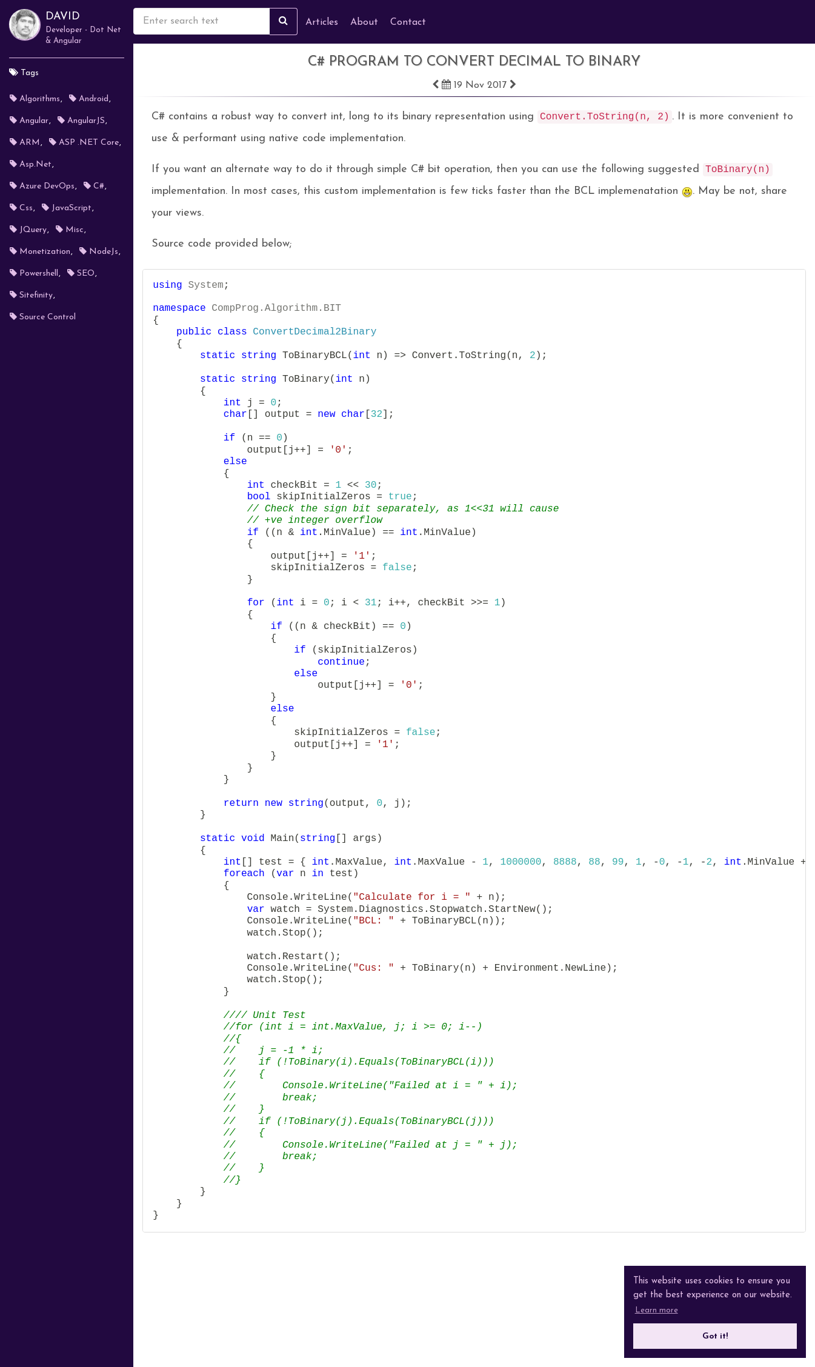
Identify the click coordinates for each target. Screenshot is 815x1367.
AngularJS (81, 120)
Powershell (34, 273)
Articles (321, 22)
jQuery (28, 229)
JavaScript (66, 208)
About (364, 22)
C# (94, 186)
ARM (25, 142)
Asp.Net (31, 164)
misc (70, 229)
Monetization (40, 251)
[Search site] (284, 21)
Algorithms (35, 99)
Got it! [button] (715, 1336)
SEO (81, 273)
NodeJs (98, 251)
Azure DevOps (42, 186)
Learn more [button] (656, 1310)
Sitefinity (31, 295)
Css (21, 208)
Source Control (43, 317)
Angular (29, 120)
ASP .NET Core (84, 142)
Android (88, 99)
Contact (408, 22)
